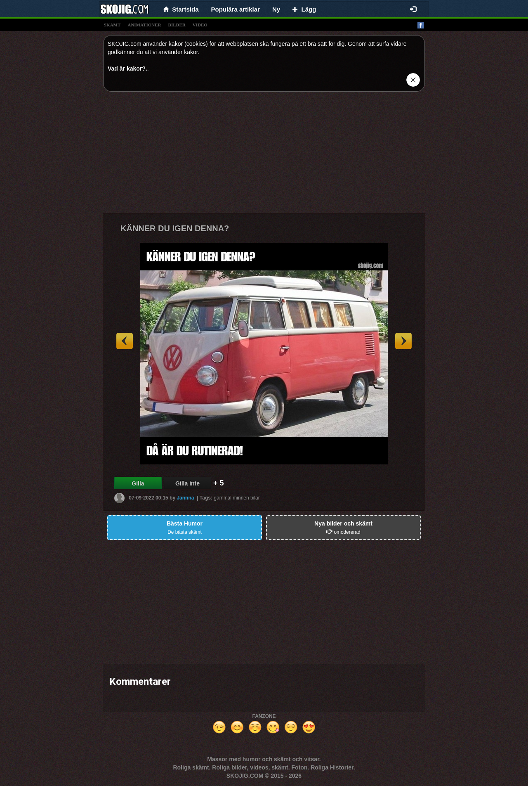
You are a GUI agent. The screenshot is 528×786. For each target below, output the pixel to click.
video (200, 24)
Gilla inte (187, 483)
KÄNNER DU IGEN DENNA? (174, 228)
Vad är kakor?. (127, 68)
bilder (177, 24)
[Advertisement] (264, 155)
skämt (112, 24)
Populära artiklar (235, 9)
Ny (276, 9)
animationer (144, 24)
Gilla (138, 483)
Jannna (185, 498)
